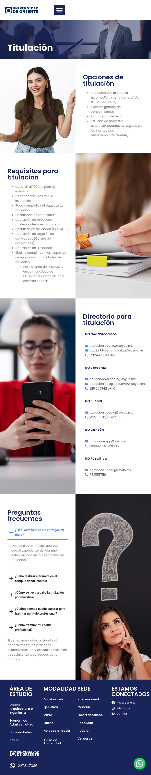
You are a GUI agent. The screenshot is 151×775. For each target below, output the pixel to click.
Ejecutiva (50, 707)
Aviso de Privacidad (52, 742)
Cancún (83, 707)
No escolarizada (56, 730)
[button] (59, 10)
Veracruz (84, 738)
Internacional (88, 699)
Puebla (82, 730)
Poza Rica (85, 723)
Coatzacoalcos (90, 715)
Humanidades (20, 732)
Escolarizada (53, 699)
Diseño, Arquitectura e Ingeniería (21, 709)
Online (48, 723)
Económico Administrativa (21, 722)
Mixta (47, 715)
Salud (13, 740)
